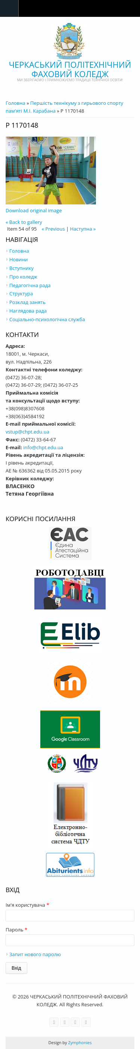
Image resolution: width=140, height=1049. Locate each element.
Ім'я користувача (27, 904)
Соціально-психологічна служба (47, 319)
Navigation (9, 8)
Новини (18, 259)
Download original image (34, 210)
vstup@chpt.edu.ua (27, 431)
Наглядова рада (28, 310)
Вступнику (21, 268)
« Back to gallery (24, 222)
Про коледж (23, 276)
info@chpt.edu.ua (43, 447)
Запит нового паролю (35, 954)
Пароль (16, 929)
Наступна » (83, 228)
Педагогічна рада (29, 285)
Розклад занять (27, 302)
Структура (21, 293)
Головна (15, 103)
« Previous (53, 228)
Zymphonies (79, 1042)
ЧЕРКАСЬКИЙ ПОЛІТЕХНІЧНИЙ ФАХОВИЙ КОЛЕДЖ (70, 69)
